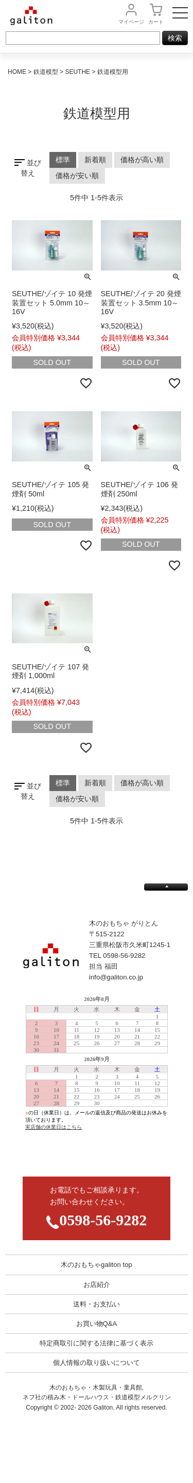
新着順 (95, 160)
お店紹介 (96, 1284)
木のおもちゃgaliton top (96, 1264)
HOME (17, 71)
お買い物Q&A (96, 1323)
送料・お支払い (96, 1304)
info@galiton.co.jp (116, 977)
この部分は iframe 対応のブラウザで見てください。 (96, 1078)
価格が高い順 (142, 160)
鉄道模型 (45, 71)
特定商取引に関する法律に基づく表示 (96, 1343)
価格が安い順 (77, 175)
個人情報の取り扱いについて (96, 1362)
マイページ (131, 22)
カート (156, 22)
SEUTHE (77, 71)
